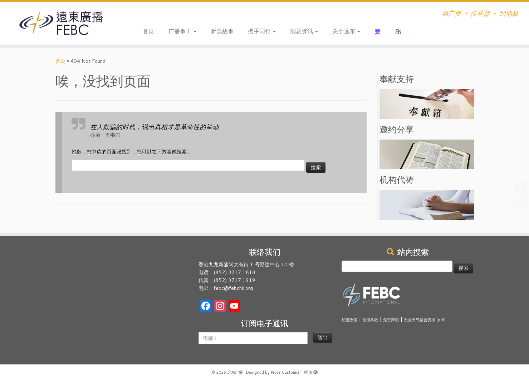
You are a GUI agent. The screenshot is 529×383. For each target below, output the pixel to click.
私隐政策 (349, 320)
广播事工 (182, 31)
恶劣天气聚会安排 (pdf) (425, 320)
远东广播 (235, 372)
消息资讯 (304, 31)
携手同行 (262, 31)
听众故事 (222, 31)
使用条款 (370, 320)
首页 (148, 31)
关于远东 (346, 31)
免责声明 (391, 320)
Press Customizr (286, 372)
